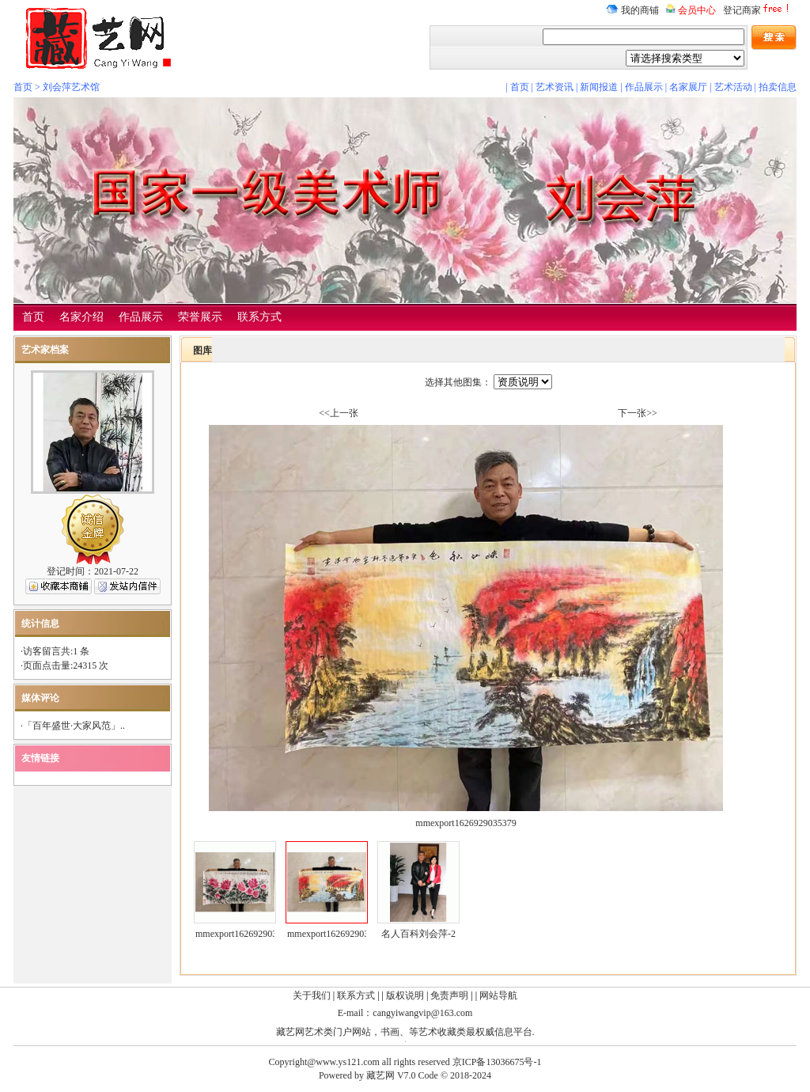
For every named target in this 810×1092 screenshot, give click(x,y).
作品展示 (644, 87)
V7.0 (406, 1075)
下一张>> (637, 413)
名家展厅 (688, 87)
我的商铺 (632, 10)
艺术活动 (733, 87)
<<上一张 (338, 413)
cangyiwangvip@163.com (422, 1012)
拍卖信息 (778, 87)
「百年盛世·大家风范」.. (74, 725)
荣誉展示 (200, 317)
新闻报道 (599, 87)
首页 (22, 87)
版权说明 (405, 995)
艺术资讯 (554, 87)
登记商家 (758, 10)
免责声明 (449, 995)
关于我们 (312, 995)
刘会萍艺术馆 (71, 87)
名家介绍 (81, 317)
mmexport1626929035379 (337, 933)
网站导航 (498, 995)
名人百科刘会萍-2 (418, 933)
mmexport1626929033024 (245, 933)
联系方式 (259, 317)
